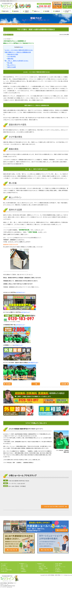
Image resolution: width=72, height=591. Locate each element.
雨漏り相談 (58, 565)
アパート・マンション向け (43, 571)
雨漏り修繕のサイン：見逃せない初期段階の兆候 (18, 52)
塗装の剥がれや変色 (12, 54)
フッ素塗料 (23, 569)
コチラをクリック (32, 362)
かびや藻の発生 (11, 56)
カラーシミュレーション (61, 566)
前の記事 (63, 384)
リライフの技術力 (26, 11)
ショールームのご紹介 (67, 11)
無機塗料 (22, 568)
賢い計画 (9, 63)
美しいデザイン (11, 65)
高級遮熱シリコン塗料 (43, 568)
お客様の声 (56, 11)
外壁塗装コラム (59, 571)
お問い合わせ (4, 571)
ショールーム (4, 566)
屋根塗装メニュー (41, 563)
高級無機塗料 (23, 571)
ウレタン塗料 (41, 565)
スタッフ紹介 (4, 568)
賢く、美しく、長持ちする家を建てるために (16, 61)
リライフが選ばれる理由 (7, 569)
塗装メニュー (36, 11)
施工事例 (46, 11)
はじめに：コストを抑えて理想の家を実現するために (19, 50)
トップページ (4, 563)
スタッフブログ (10, 34)
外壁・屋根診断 (59, 563)
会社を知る (15, 11)
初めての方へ (5, 11)
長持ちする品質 (11, 67)
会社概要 (4, 565)
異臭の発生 (10, 58)
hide (21, 47)
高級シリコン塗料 (24, 565)
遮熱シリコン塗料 (24, 566)
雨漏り (5, 34)
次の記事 (8, 384)
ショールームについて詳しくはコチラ (54, 506)
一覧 (35, 384)
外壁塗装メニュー (23, 563)
